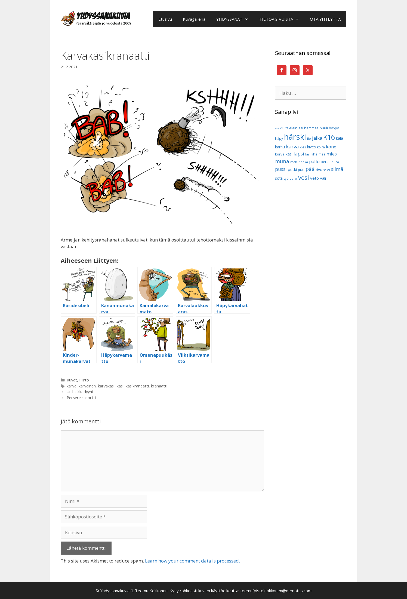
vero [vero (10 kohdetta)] (293, 178)
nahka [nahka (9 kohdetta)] (303, 162)
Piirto (84, 380)
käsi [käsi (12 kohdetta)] (289, 154)
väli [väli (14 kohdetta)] (323, 178)
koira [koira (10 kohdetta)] (321, 147)
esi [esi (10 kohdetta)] (300, 128)
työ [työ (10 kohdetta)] (286, 178)
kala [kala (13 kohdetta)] (339, 138)
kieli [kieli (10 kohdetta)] (303, 147)
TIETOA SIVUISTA (281, 19)
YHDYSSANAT (235, 19)
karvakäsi (106, 386)
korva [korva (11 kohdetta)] (280, 154)
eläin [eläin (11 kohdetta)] (293, 128)
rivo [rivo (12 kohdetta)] (319, 169)
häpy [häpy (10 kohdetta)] (279, 138)
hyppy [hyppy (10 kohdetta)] (334, 128)
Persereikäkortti (81, 397)
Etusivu (165, 19)
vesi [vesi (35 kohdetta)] (303, 177)
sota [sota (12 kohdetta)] (279, 178)
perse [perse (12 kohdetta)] (326, 161)
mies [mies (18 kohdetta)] (331, 154)
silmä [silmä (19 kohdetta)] (337, 169)
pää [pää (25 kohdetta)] (310, 169)
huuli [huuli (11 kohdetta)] (324, 128)
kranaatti (159, 386)
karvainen (87, 386)
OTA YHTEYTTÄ (325, 19)
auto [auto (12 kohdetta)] (284, 127)
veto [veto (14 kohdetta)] (314, 178)
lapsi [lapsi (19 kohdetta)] (299, 154)
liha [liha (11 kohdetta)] (314, 154)
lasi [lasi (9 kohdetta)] (307, 154)
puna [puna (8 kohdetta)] (335, 162)
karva (71, 386)
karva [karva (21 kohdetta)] (292, 146)
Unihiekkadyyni (80, 391)
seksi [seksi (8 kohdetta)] (326, 170)
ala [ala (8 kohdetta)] (277, 128)
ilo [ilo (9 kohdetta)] (309, 138)
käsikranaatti (137, 386)
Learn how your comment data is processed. (192, 561)
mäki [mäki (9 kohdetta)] (294, 162)
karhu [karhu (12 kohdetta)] (280, 146)
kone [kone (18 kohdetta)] (331, 146)
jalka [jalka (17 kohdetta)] (317, 138)
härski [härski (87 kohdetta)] (295, 136)
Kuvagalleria (194, 19)
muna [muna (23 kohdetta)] (282, 161)
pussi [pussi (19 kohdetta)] (281, 169)
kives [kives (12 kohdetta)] (311, 146)
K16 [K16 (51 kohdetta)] (329, 137)
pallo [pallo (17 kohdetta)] (314, 161)
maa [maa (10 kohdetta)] (322, 154)
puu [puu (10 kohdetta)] (301, 169)
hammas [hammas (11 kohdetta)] (311, 128)
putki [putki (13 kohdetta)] (292, 169)
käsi (120, 386)
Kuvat (72, 380)
